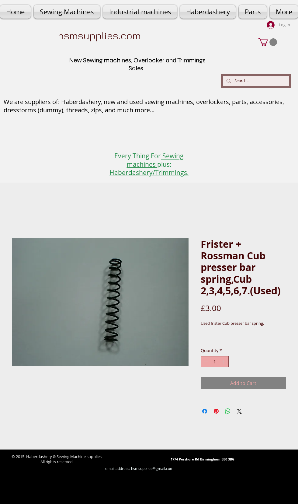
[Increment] (224, 361)
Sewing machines (155, 160)
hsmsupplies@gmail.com (152, 468)
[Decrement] (205, 361)
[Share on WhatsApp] (227, 411)
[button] (267, 42)
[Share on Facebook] (204, 411)
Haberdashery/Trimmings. (149, 172)
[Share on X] (239, 411)
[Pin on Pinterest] (216, 411)
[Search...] (255, 81)
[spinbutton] (214, 361)
